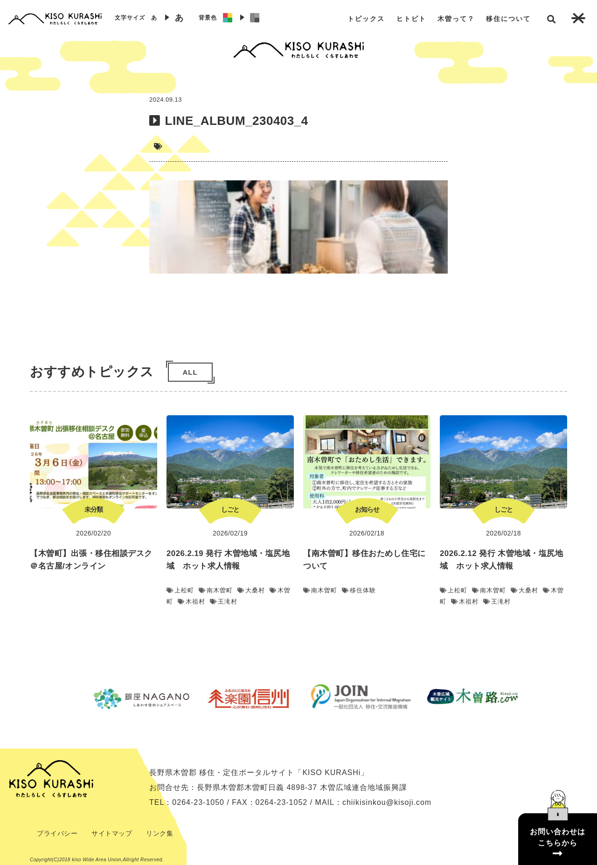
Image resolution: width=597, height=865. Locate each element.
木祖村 (191, 601)
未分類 (93, 509)
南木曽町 (216, 590)
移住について (508, 18)
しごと (230, 509)
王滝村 (223, 601)
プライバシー (57, 833)
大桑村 (251, 590)
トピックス (366, 18)
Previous (72, 698)
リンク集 (159, 833)
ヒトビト (411, 18)
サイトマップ (111, 833)
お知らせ (367, 509)
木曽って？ (456, 18)
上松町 (180, 590)
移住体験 (359, 590)
